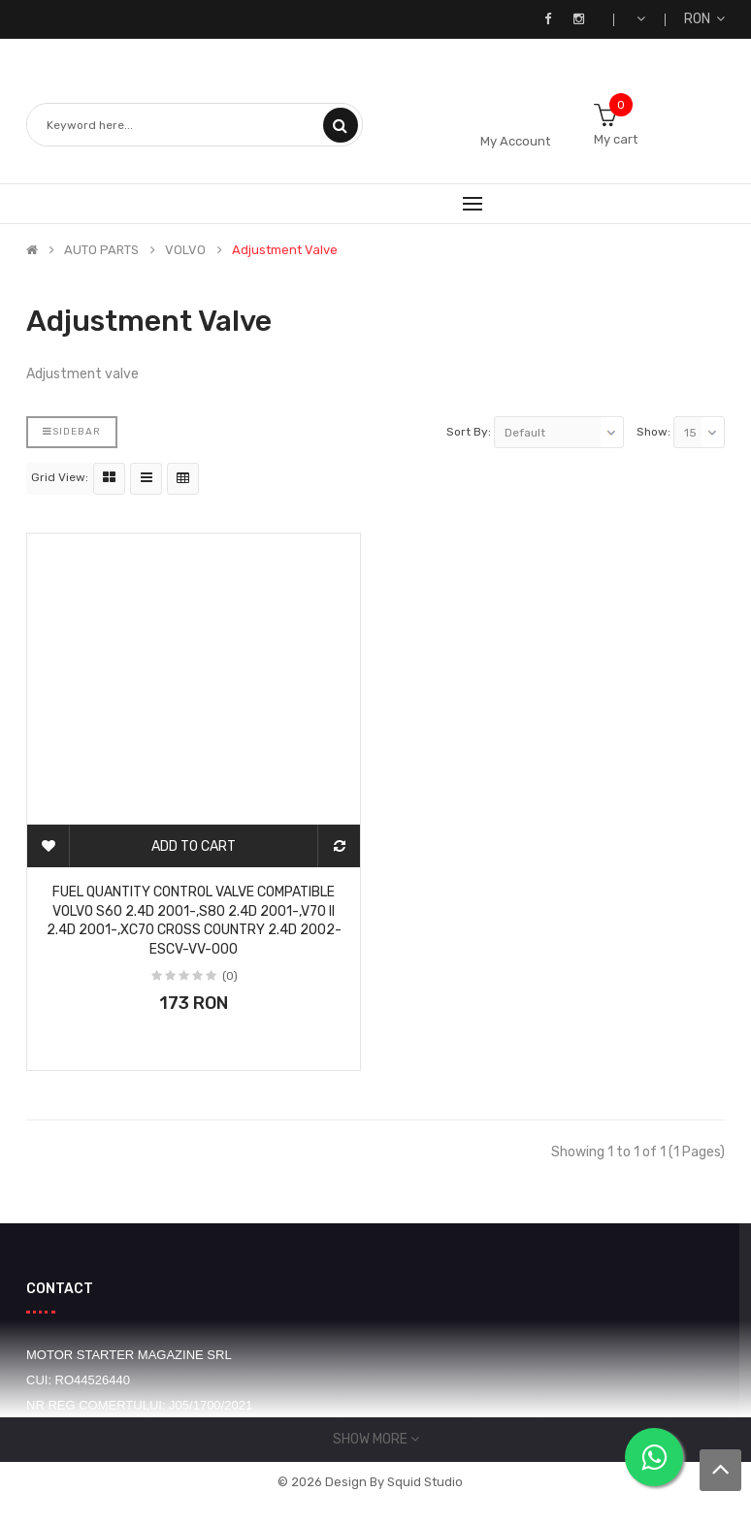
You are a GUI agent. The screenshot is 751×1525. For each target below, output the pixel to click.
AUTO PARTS (101, 250)
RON (704, 19)
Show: (653, 431)
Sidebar (72, 432)
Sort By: (468, 431)
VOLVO (185, 250)
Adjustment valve (285, 250)
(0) (230, 976)
